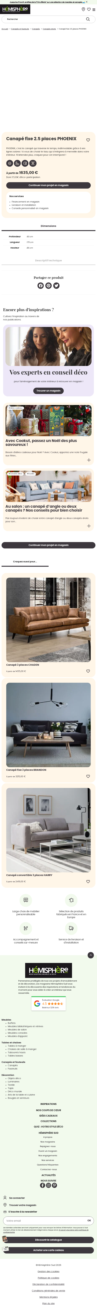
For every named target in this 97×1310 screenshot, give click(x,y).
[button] (40, 285)
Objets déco (14, 1078)
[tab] (48, 226)
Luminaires (13, 1082)
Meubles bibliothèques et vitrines (25, 1026)
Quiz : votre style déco (48, 1127)
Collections (48, 1121)
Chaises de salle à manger (22, 1049)
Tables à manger (17, 1046)
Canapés (13, 1065)
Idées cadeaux (48, 1116)
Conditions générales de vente (48, 1291)
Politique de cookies (48, 1278)
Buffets (11, 1023)
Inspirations (48, 1104)
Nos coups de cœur (48, 1110)
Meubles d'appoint (17, 1036)
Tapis (10, 1088)
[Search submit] (88, 19)
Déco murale (15, 1091)
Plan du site (48, 1304)
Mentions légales (49, 1297)
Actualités (49, 1175)
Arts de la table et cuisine (21, 1095)
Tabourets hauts (16, 1052)
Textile (11, 1085)
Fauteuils (12, 1069)
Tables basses (15, 1056)
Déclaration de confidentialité (48, 1284)
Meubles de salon (17, 1030)
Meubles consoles (17, 1033)
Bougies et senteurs (18, 1098)
